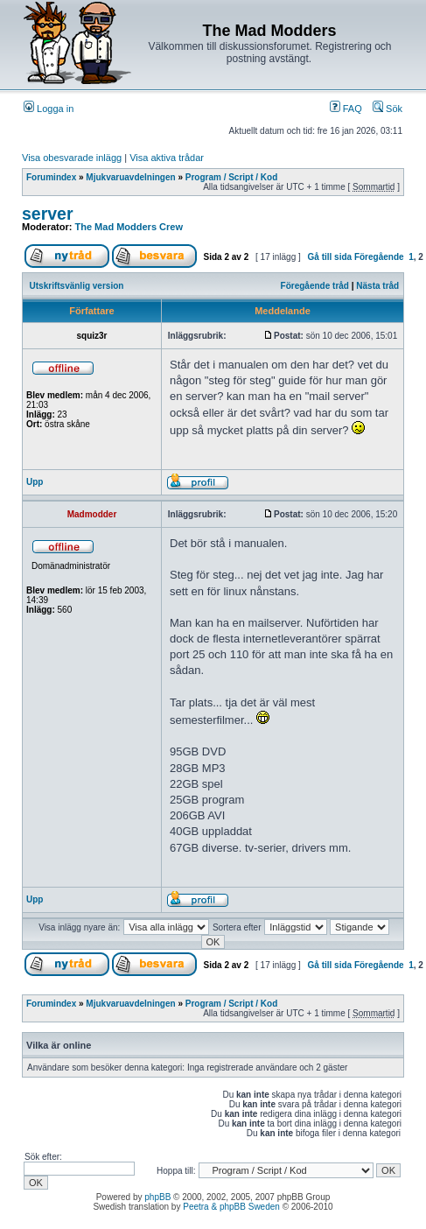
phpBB (157, 1197)
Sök (387, 108)
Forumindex (51, 177)
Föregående (379, 257)
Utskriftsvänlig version (77, 286)
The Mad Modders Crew (129, 226)
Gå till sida (330, 257)
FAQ (346, 108)
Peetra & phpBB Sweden (231, 1206)
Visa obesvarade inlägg (72, 157)
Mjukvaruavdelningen (130, 177)
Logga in (48, 108)
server (47, 213)
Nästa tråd (377, 286)
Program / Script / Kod (231, 177)
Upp (34, 482)
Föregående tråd (315, 286)
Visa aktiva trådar (166, 157)
